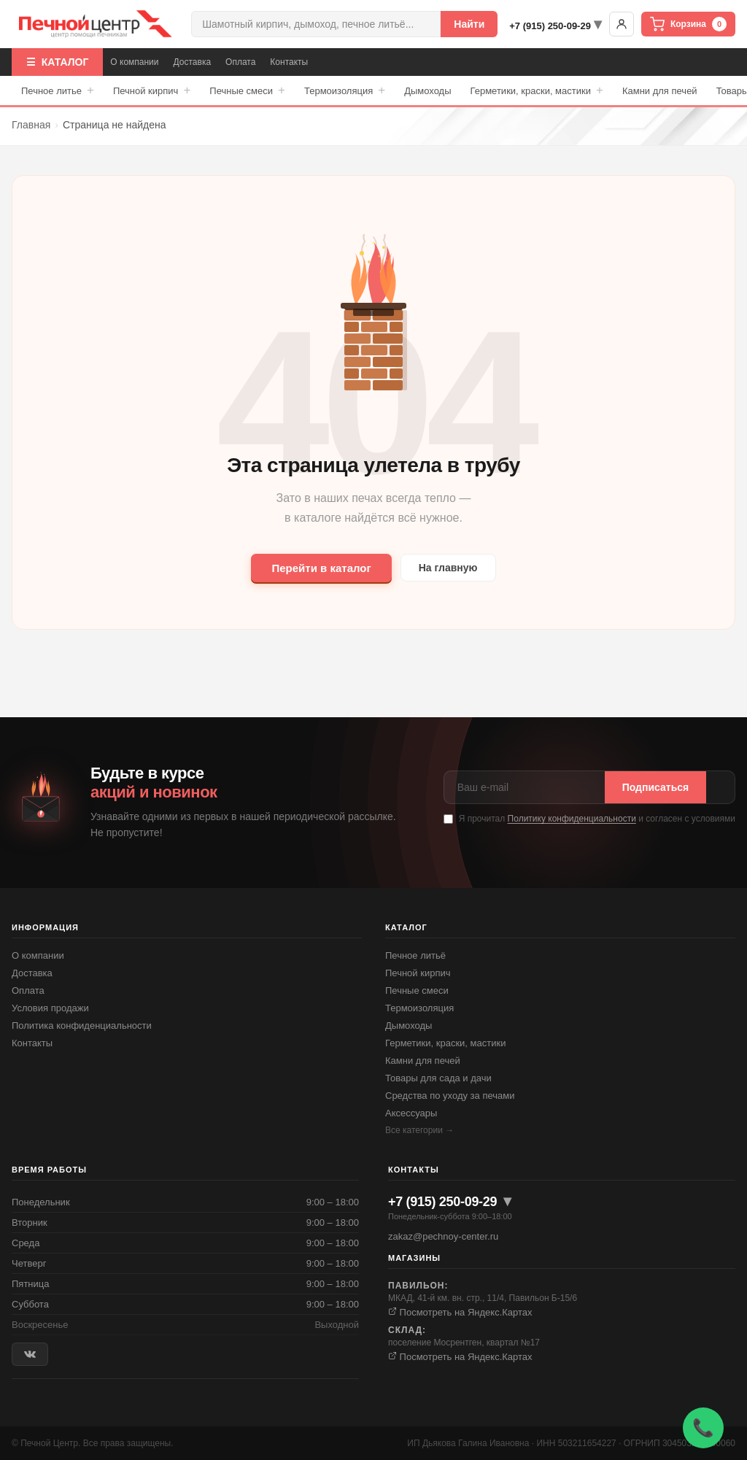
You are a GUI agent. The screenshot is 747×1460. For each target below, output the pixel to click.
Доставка (193, 62)
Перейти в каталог (321, 568)
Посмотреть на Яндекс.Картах (460, 1312)
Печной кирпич (151, 90)
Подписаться (655, 787)
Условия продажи (50, 1008)
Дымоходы (427, 90)
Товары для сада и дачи (438, 1078)
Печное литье (57, 90)
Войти (621, 24)
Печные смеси (247, 90)
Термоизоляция (344, 90)
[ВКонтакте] (30, 1355)
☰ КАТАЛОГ (57, 62)
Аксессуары (411, 1113)
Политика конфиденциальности (82, 1025)
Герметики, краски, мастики (537, 90)
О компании (134, 62)
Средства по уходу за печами (449, 1095)
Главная (31, 125)
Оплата (240, 62)
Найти (469, 24)
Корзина (688, 24)
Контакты (289, 62)
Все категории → (419, 1130)
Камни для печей (659, 90)
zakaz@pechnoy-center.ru (443, 1236)
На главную (448, 567)
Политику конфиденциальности (572, 819)
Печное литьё (415, 955)
